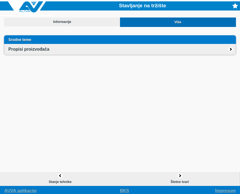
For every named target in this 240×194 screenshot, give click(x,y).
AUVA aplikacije (20, 190)
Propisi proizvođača (28, 49)
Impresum (225, 190)
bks (124, 190)
